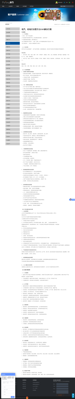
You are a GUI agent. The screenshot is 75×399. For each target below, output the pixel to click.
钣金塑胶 (8, 32)
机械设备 (8, 82)
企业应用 (10, 6)
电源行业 (8, 50)
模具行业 (8, 100)
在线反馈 (24, 386)
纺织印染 (8, 68)
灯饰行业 (8, 36)
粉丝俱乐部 (60, 2)
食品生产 (8, 118)
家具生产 (8, 93)
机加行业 (8, 79)
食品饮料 (8, 122)
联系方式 (24, 384)
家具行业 (8, 89)
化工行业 (8, 75)
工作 (67, 2)
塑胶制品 (8, 129)
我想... (3, 6)
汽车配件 (8, 104)
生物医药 (8, 115)
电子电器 (8, 53)
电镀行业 (8, 39)
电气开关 (68, 24)
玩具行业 (8, 132)
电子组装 (8, 61)
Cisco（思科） (35, 388)
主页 (59, 24)
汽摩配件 (8, 107)
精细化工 (8, 97)
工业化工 (8, 71)
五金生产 (8, 143)
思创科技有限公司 (36, 384)
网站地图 (24, 388)
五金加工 (8, 136)
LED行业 (8, 28)
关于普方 (32, 6)
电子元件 (8, 57)
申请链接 (34, 390)
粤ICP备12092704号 (21, 397)
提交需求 (60, 395)
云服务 (17, 6)
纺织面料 (8, 64)
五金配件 (8, 140)
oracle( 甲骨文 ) (35, 386)
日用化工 (8, 111)
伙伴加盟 (24, 6)
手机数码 (8, 125)
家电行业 (8, 86)
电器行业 (8, 46)
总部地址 (24, 382)
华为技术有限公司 (36, 382)
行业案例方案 (63, 24)
